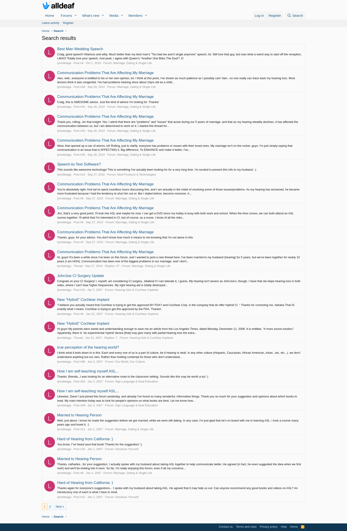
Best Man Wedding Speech (80, 49)
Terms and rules (246, 526)
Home (49, 15)
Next (59, 506)
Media (114, 15)
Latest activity (50, 23)
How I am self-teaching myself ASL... (88, 371)
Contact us (226, 526)
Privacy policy (269, 526)
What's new (90, 15)
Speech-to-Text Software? (79, 164)
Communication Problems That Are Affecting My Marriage (105, 73)
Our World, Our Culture (130, 361)
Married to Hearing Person (79, 415)
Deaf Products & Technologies (136, 174)
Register (68, 23)
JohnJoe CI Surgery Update (80, 276)
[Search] (295, 15)
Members (135, 15)
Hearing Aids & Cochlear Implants (136, 289)
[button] (76, 15)
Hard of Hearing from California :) (85, 439)
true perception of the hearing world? (88, 347)
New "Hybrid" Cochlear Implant (83, 300)
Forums (66, 15)
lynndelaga (64, 63)
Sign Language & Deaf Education (136, 381)
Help (284, 526)
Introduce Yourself (126, 449)
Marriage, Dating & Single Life (132, 63)
